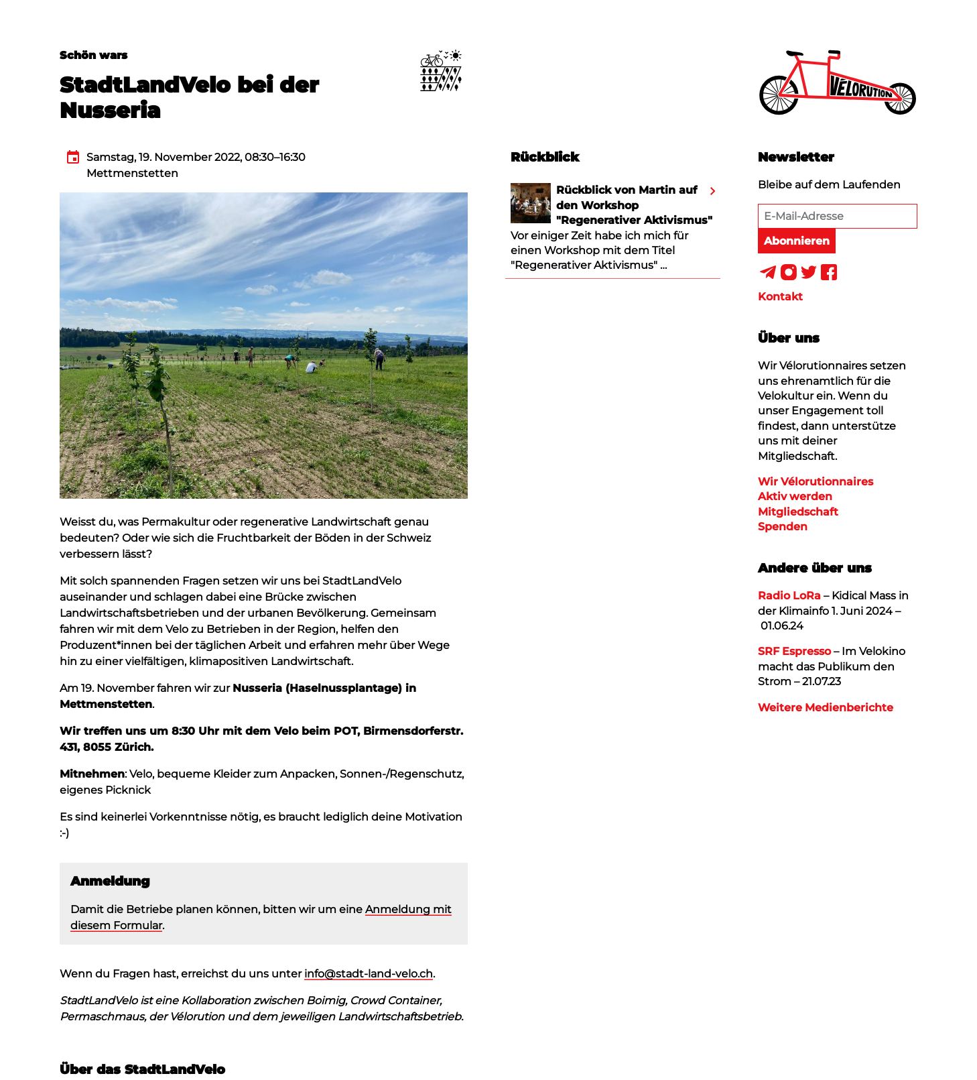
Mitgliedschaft (798, 511)
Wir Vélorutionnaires (815, 481)
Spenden (782, 526)
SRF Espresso (794, 651)
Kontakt (780, 296)
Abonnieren (797, 241)
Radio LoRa (789, 595)
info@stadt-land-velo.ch (368, 973)
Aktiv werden (795, 496)
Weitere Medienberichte (825, 707)
